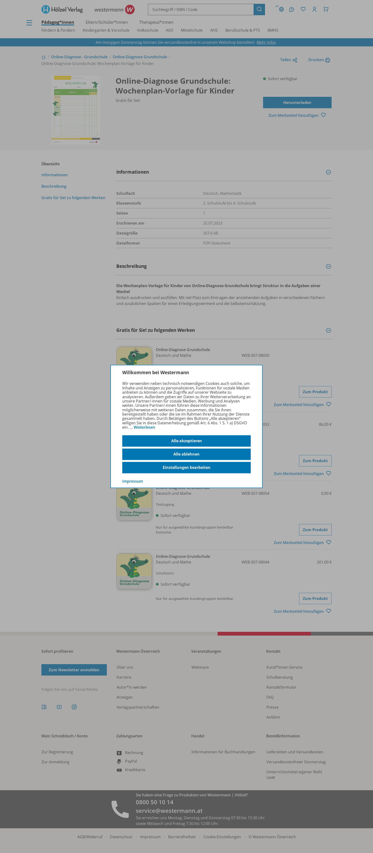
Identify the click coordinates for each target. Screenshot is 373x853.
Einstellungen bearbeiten (187, 467)
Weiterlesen (144, 427)
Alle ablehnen (186, 454)
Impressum (132, 481)
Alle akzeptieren (186, 440)
